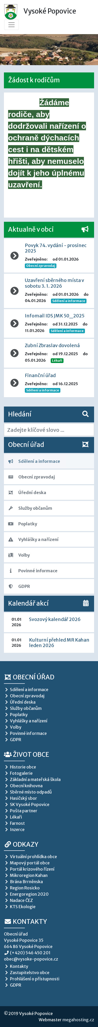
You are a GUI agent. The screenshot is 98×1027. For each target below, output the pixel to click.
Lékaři (57, 360)
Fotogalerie (18, 773)
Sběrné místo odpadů (28, 792)
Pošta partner (20, 810)
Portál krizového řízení (29, 869)
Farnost (14, 823)
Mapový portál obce (27, 862)
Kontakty (25, 922)
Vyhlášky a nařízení (33, 539)
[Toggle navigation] (11, 25)
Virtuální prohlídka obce (30, 856)
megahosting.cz (78, 1019)
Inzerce (14, 829)
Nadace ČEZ (18, 900)
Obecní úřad (29, 677)
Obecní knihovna (23, 785)
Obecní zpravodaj (31, 476)
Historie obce (20, 767)
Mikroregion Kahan (26, 875)
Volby (19, 555)
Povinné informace (32, 570)
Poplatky (22, 523)
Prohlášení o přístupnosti (31, 978)
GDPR (19, 586)
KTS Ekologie (20, 906)
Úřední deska (27, 492)
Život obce (26, 755)
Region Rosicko (22, 887)
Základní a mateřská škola (32, 779)
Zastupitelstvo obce (26, 972)
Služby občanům (30, 508)
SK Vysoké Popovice (26, 804)
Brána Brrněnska (23, 881)
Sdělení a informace (34, 461)
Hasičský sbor (20, 798)
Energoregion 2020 (26, 894)
